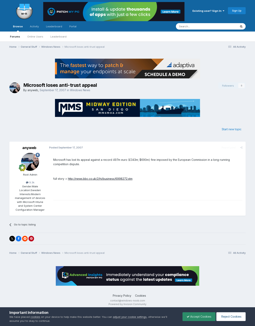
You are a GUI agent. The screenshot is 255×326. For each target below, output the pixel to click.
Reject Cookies (231, 316)
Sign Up (236, 10)
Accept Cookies (199, 316)
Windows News (80, 90)
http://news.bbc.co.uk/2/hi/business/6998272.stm (100, 178)
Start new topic (231, 129)
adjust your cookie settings (130, 316)
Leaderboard (58, 36)
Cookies (140, 295)
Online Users (35, 36)
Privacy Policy (122, 295)
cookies (35, 316)
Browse (18, 28)
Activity (34, 26)
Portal (72, 26)
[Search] (196, 26)
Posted (66, 147)
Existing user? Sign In (208, 10)
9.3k (30, 182)
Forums (15, 36)
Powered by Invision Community (127, 304)
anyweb (32, 90)
